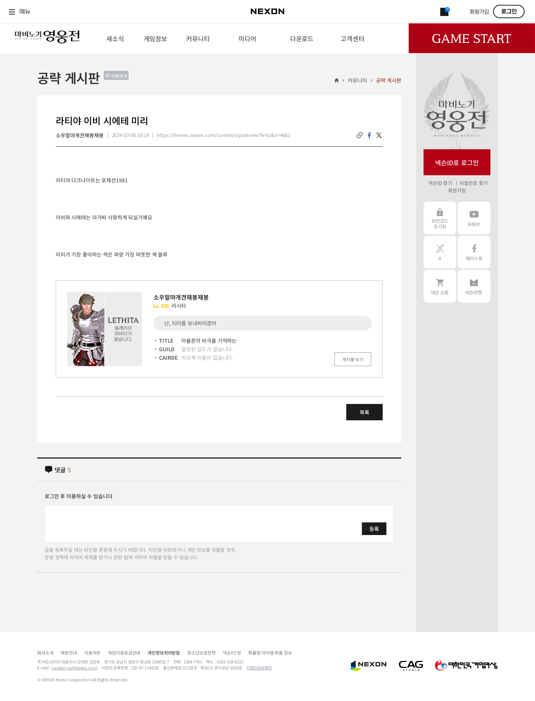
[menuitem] (115, 38)
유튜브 (474, 218)
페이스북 (474, 252)
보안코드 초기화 (440, 218)
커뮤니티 (357, 80)
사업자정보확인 (259, 668)
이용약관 (92, 652)
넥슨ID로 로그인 (457, 162)
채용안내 (69, 652)
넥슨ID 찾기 (440, 182)
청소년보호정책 (201, 652)
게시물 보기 (352, 359)
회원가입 (479, 12)
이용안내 (119, 75)
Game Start (472, 38)
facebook (369, 135)
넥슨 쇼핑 (440, 286)
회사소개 (45, 652)
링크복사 (359, 135)
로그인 (509, 11)
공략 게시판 (388, 80)
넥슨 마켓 (474, 286)
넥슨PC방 (232, 652)
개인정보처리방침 (163, 652)
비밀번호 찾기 (473, 182)
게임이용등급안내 (124, 652)
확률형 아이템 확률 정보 (270, 652)
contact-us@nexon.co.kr (74, 668)
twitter (379, 135)
